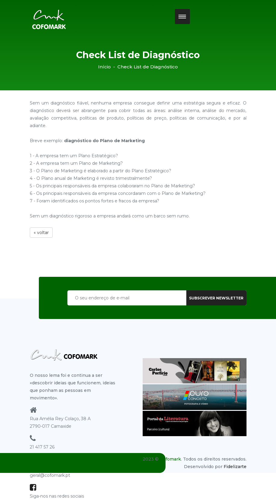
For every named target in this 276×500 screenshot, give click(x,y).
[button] (182, 16)
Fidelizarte (235, 466)
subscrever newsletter (216, 298)
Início (104, 67)
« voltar (41, 232)
